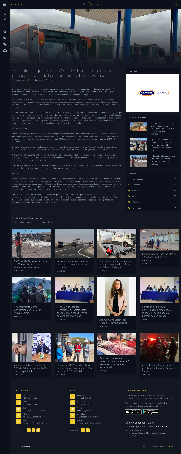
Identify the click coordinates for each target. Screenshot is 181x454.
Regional (51, 80)
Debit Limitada (169, 446)
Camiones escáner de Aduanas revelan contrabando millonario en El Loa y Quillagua (116, 264)
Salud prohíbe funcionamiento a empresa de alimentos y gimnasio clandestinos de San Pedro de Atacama (163, 127)
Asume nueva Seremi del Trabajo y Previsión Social (113, 321)
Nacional (134, 185)
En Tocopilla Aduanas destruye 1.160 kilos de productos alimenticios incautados (162, 158)
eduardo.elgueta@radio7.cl (34, 411)
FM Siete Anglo (131, 436)
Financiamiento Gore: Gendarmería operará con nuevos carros (27, 309)
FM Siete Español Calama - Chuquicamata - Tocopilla (146, 433)
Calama (133, 202)
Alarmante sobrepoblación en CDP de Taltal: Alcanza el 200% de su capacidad (30, 368)
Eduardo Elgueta (36, 80)
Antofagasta (135, 179)
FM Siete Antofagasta (133, 430)
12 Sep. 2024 (19, 80)
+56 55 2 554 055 (30, 398)
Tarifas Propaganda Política (139, 422)
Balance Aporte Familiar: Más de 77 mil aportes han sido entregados (159, 257)
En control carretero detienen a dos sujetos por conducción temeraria (73, 264)
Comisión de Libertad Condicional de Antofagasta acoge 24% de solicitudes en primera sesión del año (72, 311)
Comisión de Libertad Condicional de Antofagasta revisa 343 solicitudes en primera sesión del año (157, 311)
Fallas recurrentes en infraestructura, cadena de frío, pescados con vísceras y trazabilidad (115, 363)
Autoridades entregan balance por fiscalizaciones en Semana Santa (158, 368)
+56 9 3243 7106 (84, 404)
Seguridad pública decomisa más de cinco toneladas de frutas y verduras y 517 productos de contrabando (161, 144)
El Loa (132, 196)
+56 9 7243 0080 (30, 404)
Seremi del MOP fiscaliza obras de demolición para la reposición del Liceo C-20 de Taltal (74, 368)
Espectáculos (135, 208)
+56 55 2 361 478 (84, 398)
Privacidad (25, 446)
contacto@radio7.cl (85, 411)
